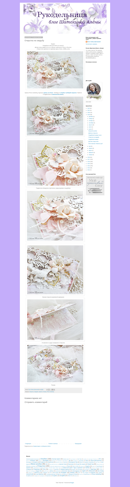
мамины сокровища (89, 462)
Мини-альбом (36, 464)
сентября (91, 122)
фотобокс (73, 469)
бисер (27, 460)
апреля (91, 148)
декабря (91, 116)
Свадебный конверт (93, 139)
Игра (87, 460)
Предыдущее (78, 443)
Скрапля (40, 391)
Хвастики (93, 469)
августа (91, 125)
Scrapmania (48, 475)
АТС (100, 459)
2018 (88, 157)
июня (90, 129)
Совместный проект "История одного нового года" (50, 467)
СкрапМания (35, 467)
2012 (88, 170)
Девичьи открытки (93, 133)
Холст (27, 471)
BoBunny (30, 472)
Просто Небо (75, 466)
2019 (88, 114)
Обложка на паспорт (30, 466)
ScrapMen (54, 475)
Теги (44, 469)
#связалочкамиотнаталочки (32, 459)
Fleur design (85, 472)
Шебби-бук (46, 471)
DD (50, 472)
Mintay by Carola (73, 474)
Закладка (75, 460)
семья (93, 466)
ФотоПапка (79, 469)
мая (90, 146)
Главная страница (53, 443)
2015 (88, 163)
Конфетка (42, 462)
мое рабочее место (54, 464)
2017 (88, 159)
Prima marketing (50, 391)
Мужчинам (70, 464)
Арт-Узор (79, 459)
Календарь (28, 462)
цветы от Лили (48, 92)
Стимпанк (28, 469)
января (91, 154)
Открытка (31, 391)
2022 (88, 108)
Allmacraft (92, 471)
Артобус (85, 459)
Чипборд (32, 471)
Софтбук (87, 467)
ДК (69, 460)
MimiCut (65, 474)
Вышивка (46, 460)
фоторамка (86, 469)
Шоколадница (76, 471)
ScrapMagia (41, 475)
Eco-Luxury (56, 472)
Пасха (68, 466)
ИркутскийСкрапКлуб (96, 460)
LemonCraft (29, 474)
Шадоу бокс (39, 471)
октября (91, 120)
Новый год (90, 464)
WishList (75, 475)
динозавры (65, 460)
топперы (50, 469)
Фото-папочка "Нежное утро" (95, 143)
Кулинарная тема (73, 462)
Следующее (28, 443)
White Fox (70, 475)
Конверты (35, 462)
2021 (88, 110)
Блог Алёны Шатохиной (94, 41)
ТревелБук (56, 469)
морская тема (62, 464)
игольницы (81, 460)
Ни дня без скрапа (80, 464)
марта (90, 150)
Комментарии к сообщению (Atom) (41, 446)
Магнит (81, 462)
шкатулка (58, 471)
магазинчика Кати (57, 94)
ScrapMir (62, 475)
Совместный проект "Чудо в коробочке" (73, 467)
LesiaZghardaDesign (50, 474)
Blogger (72, 482)
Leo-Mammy (39, 474)
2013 (88, 167)
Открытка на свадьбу (93, 137)
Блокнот (32, 460)
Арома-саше (66, 459)
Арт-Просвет (73, 459)
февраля (91, 152)
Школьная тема (66, 471)
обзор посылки (100, 464)
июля (90, 127)
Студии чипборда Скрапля (68, 92)
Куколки (65, 462)
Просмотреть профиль (91, 44)
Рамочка (82, 466)
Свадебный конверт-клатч (95, 135)
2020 (88, 112)
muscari (80, 474)
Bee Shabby (101, 471)
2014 (88, 165)
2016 (88, 161)
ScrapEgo (36, 475)
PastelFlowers (87, 474)
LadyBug (100, 472)
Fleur (79, 472)
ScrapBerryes (29, 475)
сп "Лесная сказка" (98, 467)
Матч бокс (98, 462)
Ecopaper (64, 472)
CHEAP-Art (37, 472)
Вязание (53, 460)
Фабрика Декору (65, 469)
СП (92, 467)
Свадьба (36, 391)
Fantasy (44, 391)
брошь (40, 460)
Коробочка (50, 462)
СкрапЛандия (99, 466)
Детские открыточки (93, 141)
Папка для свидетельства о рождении (57, 466)
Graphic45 (92, 472)
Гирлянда (59, 460)
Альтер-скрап (56, 459)
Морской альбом (92, 131)
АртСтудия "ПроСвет (92, 459)
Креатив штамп (59, 462)
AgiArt (84, 471)
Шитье (51, 471)
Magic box (59, 474)
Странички (36, 469)
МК (46, 464)
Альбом (44, 459)
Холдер (100, 469)
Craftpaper (45, 472)
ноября (91, 118)
